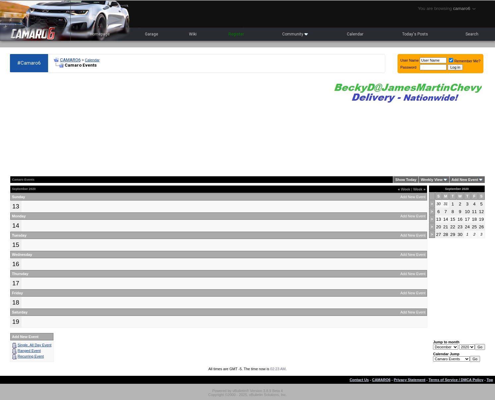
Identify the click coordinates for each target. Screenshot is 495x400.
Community (295, 34)
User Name (410, 60)
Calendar (355, 34)
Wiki (193, 34)
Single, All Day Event (34, 345)
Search (471, 34)
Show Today (405, 180)
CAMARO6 (70, 59)
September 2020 (457, 189)
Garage (151, 34)
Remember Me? (464, 61)
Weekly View (432, 180)
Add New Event (465, 180)
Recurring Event (31, 356)
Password (408, 67)
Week (404, 189)
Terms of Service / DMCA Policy (456, 380)
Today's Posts (415, 34)
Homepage (100, 34)
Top (490, 380)
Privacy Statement (409, 380)
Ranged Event (29, 351)
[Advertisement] (166, 124)
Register (236, 34)
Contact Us (359, 380)
